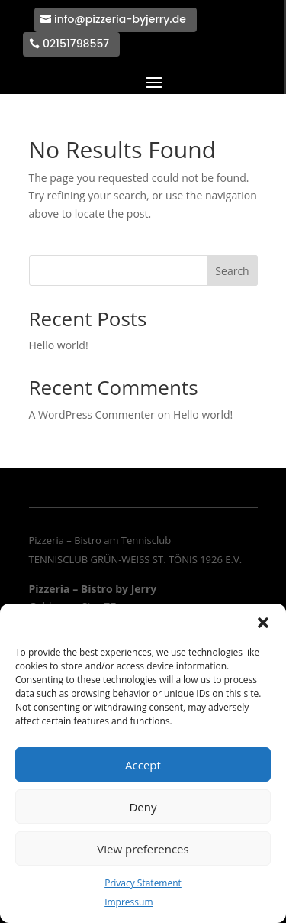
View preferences (142, 849)
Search (232, 271)
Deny (142, 807)
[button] (263, 622)
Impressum (128, 901)
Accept (143, 764)
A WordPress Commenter (92, 414)
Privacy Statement (143, 882)
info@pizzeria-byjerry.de (120, 19)
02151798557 (76, 43)
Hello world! (58, 345)
